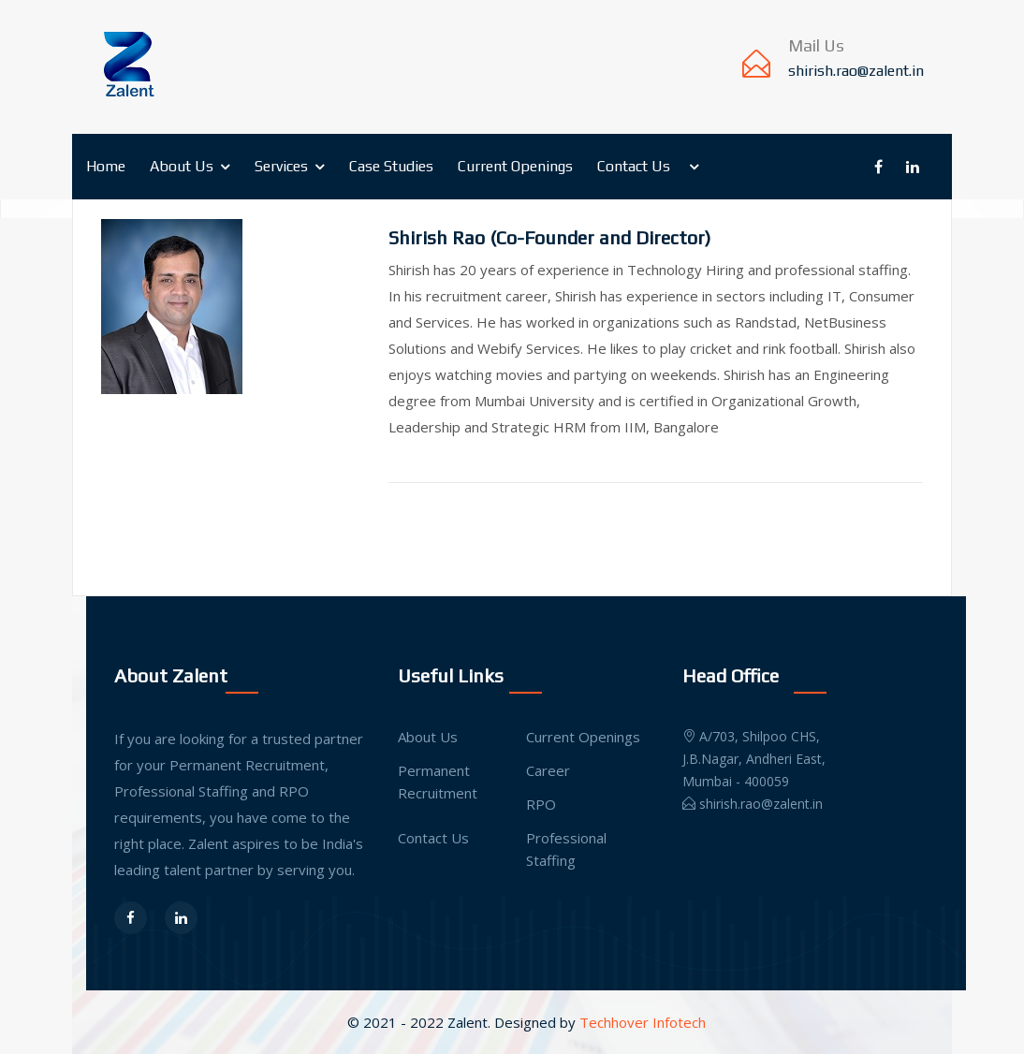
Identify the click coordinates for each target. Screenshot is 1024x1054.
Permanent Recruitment (437, 781)
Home (105, 166)
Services (281, 166)
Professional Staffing (566, 849)
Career (548, 770)
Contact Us (633, 166)
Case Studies (391, 166)
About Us (181, 166)
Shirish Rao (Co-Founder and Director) (549, 237)
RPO (541, 804)
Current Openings (515, 166)
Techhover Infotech (642, 1022)
